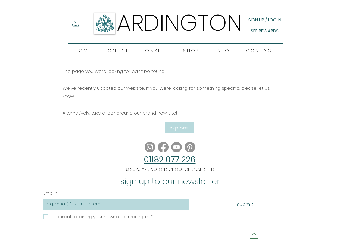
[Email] (114, 204)
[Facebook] (163, 147)
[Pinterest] (190, 147)
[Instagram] (150, 147)
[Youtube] (176, 147)
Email (50, 193)
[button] (78, 23)
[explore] (179, 127)
